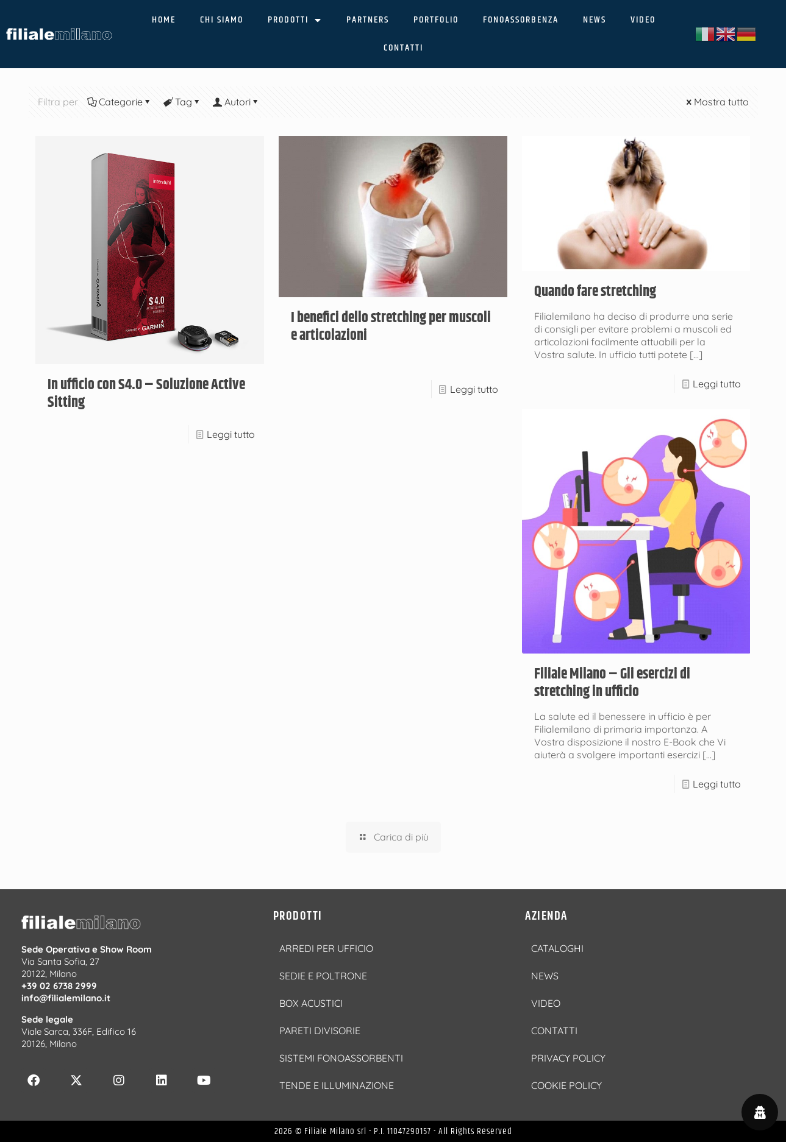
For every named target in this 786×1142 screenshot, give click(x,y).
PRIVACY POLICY (568, 1058)
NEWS (594, 19)
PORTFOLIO (436, 19)
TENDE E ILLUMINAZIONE (336, 1085)
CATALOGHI (557, 948)
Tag (182, 102)
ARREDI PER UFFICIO (326, 948)
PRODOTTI (295, 20)
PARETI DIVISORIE (319, 1030)
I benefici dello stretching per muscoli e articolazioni (391, 327)
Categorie (119, 102)
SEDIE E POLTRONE (323, 976)
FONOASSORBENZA (521, 19)
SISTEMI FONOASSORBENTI (341, 1058)
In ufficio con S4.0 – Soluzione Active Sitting (146, 394)
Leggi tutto (231, 434)
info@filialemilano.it (65, 998)
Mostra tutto (716, 102)
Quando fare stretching (595, 292)
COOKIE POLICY (566, 1085)
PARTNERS (367, 19)
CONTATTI (403, 47)
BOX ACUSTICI (311, 1003)
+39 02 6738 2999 (59, 986)
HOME (164, 19)
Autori (236, 102)
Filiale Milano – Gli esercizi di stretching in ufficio (612, 683)
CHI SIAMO (221, 19)
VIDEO (643, 19)
